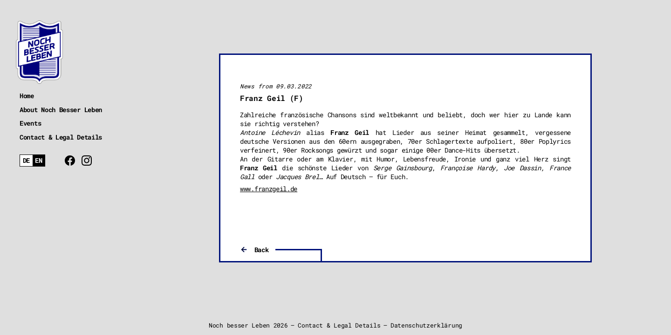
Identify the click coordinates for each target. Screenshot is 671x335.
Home (27, 95)
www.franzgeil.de (268, 188)
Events (30, 123)
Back (261, 249)
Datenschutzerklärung (426, 325)
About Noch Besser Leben (61, 109)
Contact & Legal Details (61, 137)
